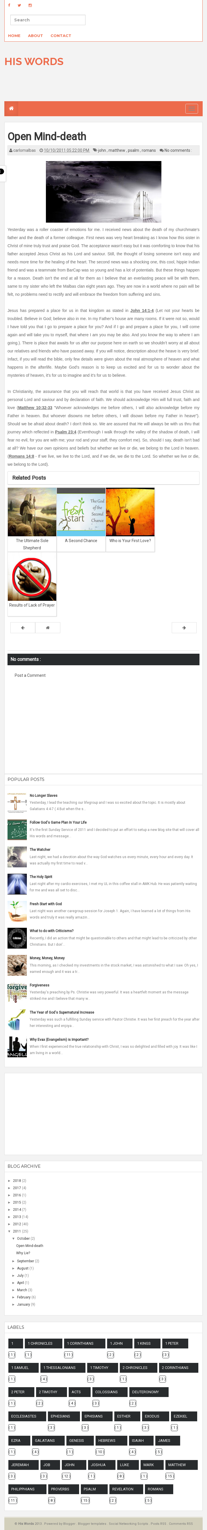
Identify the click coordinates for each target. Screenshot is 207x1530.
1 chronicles (40, 1343)
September (26, 1261)
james (164, 1440)
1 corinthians (80, 1343)
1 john (116, 1343)
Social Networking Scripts (129, 1524)
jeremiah (20, 1465)
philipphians (23, 1489)
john (102, 150)
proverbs (60, 1489)
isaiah (138, 1440)
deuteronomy (145, 1392)
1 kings (144, 1343)
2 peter (18, 1392)
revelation (122, 1489)
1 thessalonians (59, 1367)
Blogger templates (92, 1524)
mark (148, 1465)
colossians (106, 1392)
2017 (17, 1188)
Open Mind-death (29, 1246)
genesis (76, 1440)
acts (76, 1392)
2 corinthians (175, 1367)
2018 (17, 1181)
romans (149, 150)
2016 (17, 1195)
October (24, 1239)
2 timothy (48, 1392)
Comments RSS (181, 1524)
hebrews (106, 1440)
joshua (98, 1465)
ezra (15, 1440)
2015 (17, 1202)
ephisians (94, 1416)
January (24, 1304)
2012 (17, 1224)
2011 (17, 1231)
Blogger (69, 1524)
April (21, 1283)
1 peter (171, 1343)
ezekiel (180, 1416)
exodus (152, 1416)
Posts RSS (159, 1524)
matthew (117, 150)
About (35, 35)
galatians (45, 1440)
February (24, 1297)
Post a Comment (30, 675)
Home (14, 35)
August (23, 1268)
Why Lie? (23, 1253)
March (22, 1290)
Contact (61, 35)
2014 (17, 1210)
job (46, 1465)
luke (124, 1465)
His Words (34, 61)
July (21, 1276)
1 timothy (99, 1367)
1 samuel (20, 1367)
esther (123, 1416)
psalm (134, 150)
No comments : (178, 150)
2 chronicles (135, 1367)
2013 (17, 1217)
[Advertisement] (103, 729)
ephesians (60, 1416)
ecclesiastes (23, 1416)
